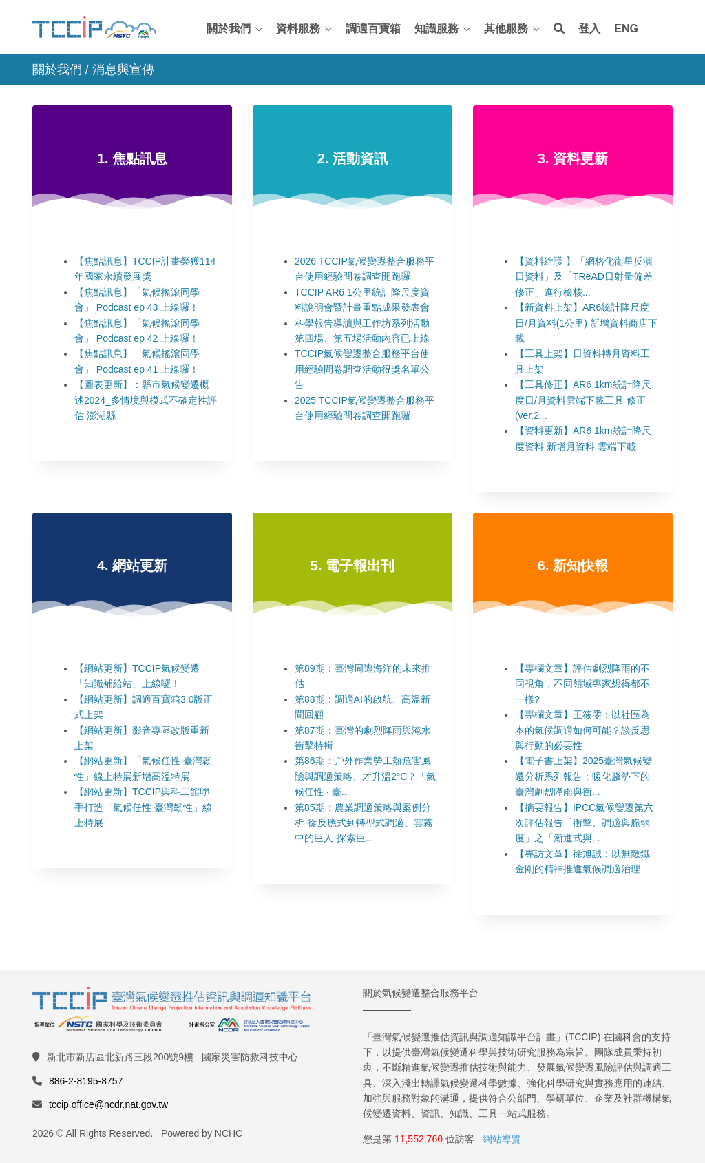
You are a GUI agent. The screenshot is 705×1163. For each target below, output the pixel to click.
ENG (626, 28)
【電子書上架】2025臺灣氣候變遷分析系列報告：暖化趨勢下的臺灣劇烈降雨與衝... (583, 776)
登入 (589, 28)
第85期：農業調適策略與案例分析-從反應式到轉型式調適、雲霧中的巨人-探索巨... (364, 823)
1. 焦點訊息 (132, 158)
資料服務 (298, 28)
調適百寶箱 (373, 28)
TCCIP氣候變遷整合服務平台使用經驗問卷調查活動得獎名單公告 (362, 369)
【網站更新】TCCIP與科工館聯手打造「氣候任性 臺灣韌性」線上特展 (143, 807)
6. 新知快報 (573, 565)
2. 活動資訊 (352, 158)
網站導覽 (502, 1138)
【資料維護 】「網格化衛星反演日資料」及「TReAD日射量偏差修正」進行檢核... (584, 277)
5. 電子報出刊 (352, 565)
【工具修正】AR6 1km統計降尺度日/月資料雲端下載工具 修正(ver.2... (583, 400)
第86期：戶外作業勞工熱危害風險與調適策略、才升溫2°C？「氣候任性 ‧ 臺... (365, 776)
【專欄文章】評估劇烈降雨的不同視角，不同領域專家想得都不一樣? (582, 684)
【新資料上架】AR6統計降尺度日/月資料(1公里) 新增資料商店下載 (586, 323)
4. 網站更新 (132, 565)
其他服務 (506, 28)
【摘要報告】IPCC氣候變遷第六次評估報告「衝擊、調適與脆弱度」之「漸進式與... (584, 823)
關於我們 (229, 28)
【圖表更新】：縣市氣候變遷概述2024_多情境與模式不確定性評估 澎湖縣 (145, 400)
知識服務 (436, 28)
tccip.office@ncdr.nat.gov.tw (108, 1104)
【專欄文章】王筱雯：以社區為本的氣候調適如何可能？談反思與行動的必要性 (582, 730)
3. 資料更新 (573, 158)
